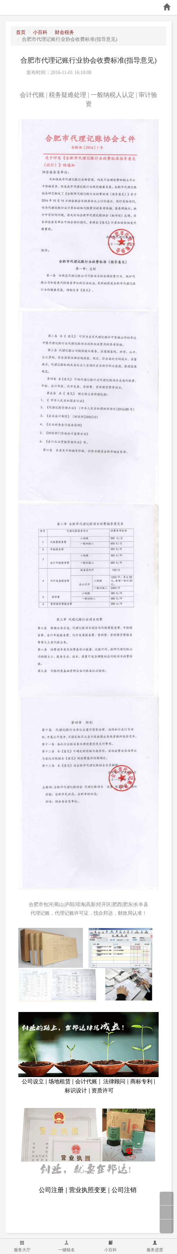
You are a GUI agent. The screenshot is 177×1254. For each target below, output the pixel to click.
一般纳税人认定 (112, 94)
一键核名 (66, 1246)
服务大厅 (22, 1246)
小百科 (110, 1246)
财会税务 (64, 32)
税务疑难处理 (67, 94)
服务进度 (155, 1246)
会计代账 (32, 94)
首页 (21, 32)
